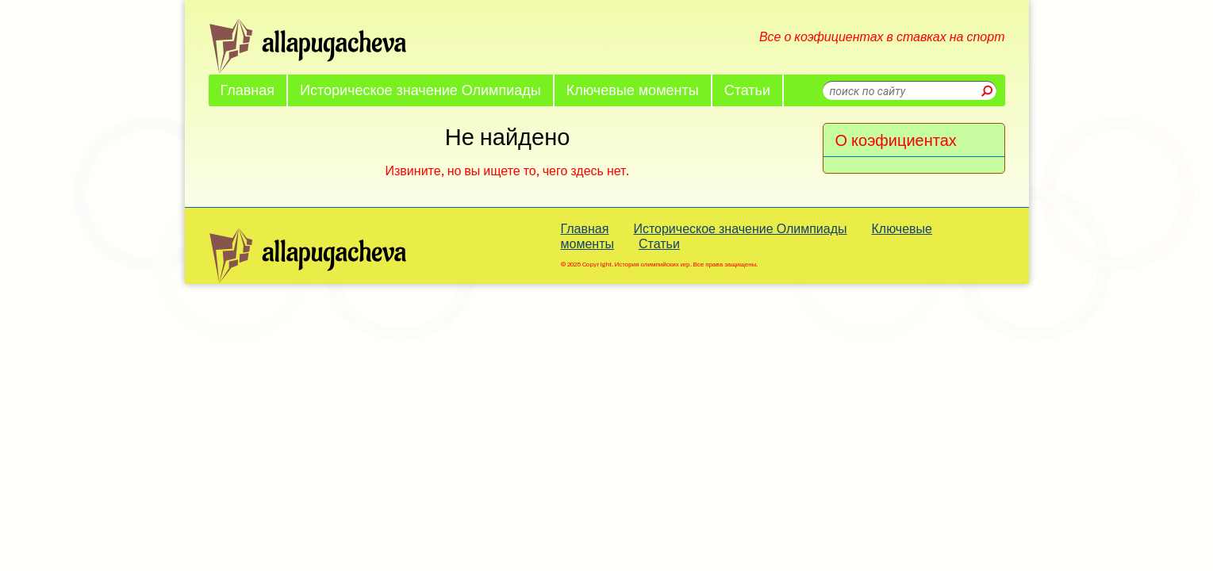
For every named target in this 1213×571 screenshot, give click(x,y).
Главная (248, 90)
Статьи (747, 90)
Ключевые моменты (632, 90)
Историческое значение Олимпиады (420, 90)
